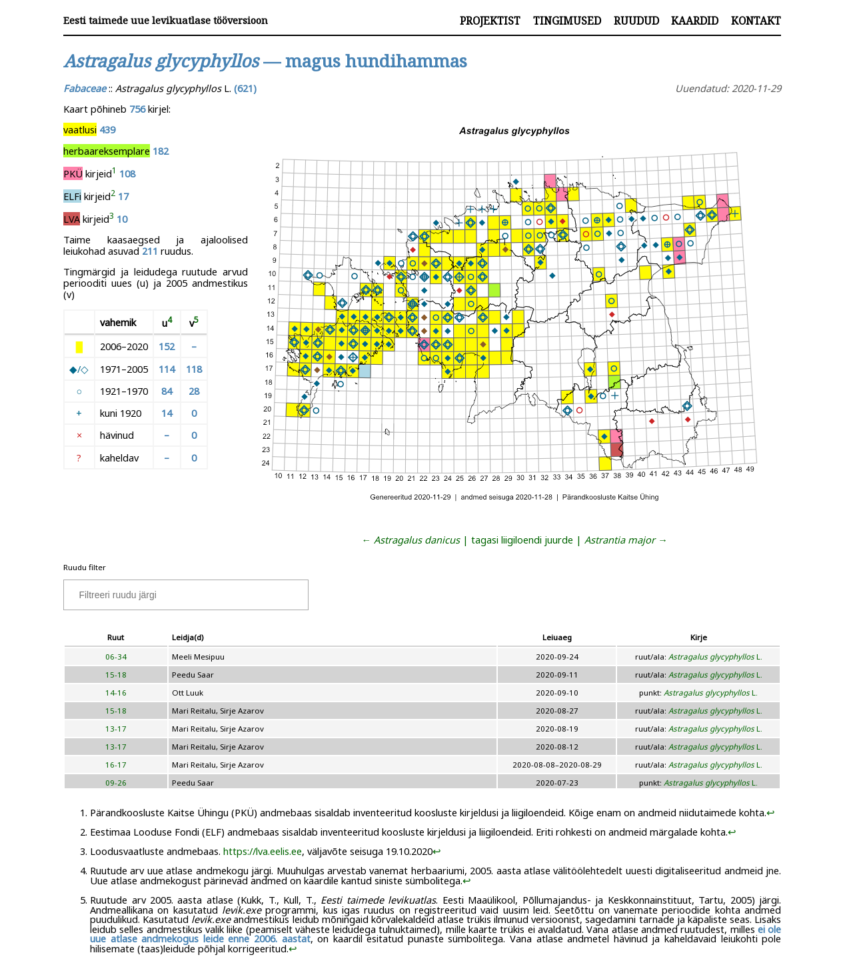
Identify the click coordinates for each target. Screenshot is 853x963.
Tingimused (567, 20)
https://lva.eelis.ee (262, 851)
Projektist (490, 20)
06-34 (116, 657)
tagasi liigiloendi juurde (522, 539)
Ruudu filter (84, 567)
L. (715, 657)
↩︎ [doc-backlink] (770, 812)
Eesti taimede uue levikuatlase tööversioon (165, 20)
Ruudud (636, 20)
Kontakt (756, 20)
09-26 (116, 783)
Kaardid (694, 20)
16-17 (116, 765)
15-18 (116, 675)
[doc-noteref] (114, 173)
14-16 (116, 693)
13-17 (116, 729)
